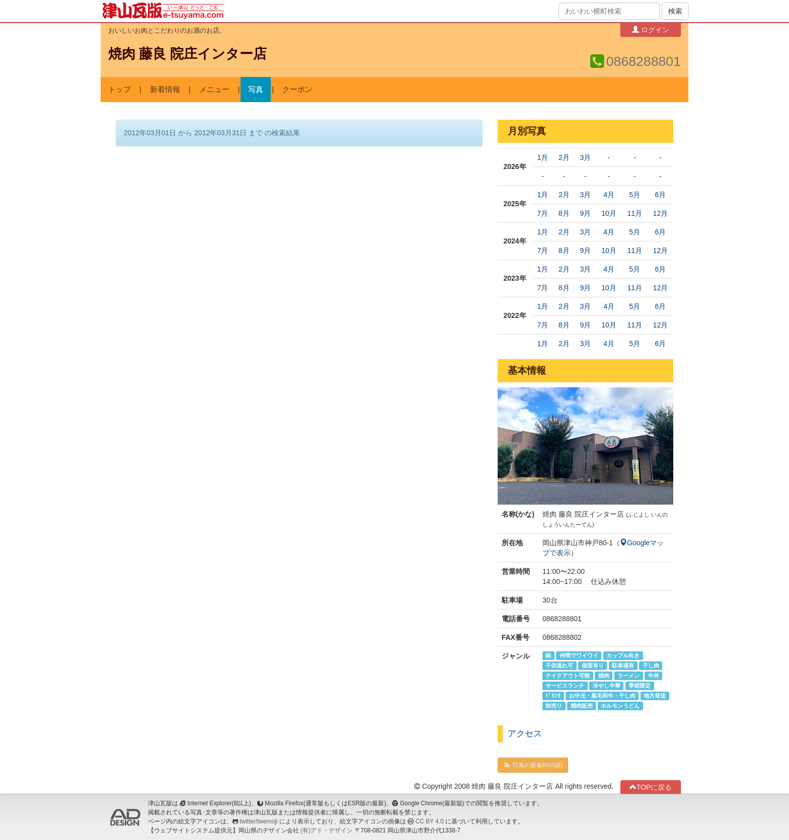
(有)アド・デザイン (326, 830)
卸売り (553, 706)
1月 (542, 157)
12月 (660, 213)
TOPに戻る (650, 787)
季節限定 (639, 686)
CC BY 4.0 (430, 821)
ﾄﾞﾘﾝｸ (553, 696)
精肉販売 (582, 706)
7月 (542, 213)
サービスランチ (564, 686)
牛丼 (653, 676)
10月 (608, 213)
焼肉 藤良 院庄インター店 (187, 53)
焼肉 (603, 676)
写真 (255, 90)
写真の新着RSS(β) (533, 765)
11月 (634, 213)
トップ (119, 90)
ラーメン (628, 676)
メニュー (214, 90)
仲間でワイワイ (579, 655)
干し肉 (651, 665)
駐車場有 (623, 665)
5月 (634, 195)
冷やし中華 (606, 686)
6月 (660, 195)
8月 (564, 213)
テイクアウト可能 (567, 676)
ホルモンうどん (620, 706)
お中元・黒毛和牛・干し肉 (602, 696)
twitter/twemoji (258, 821)
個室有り (593, 665)
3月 (585, 157)
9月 (585, 213)
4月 (608, 195)
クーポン (297, 90)
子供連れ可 (559, 665)
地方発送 (655, 696)
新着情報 (165, 90)
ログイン (650, 29)
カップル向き (623, 655)
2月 (564, 157)
